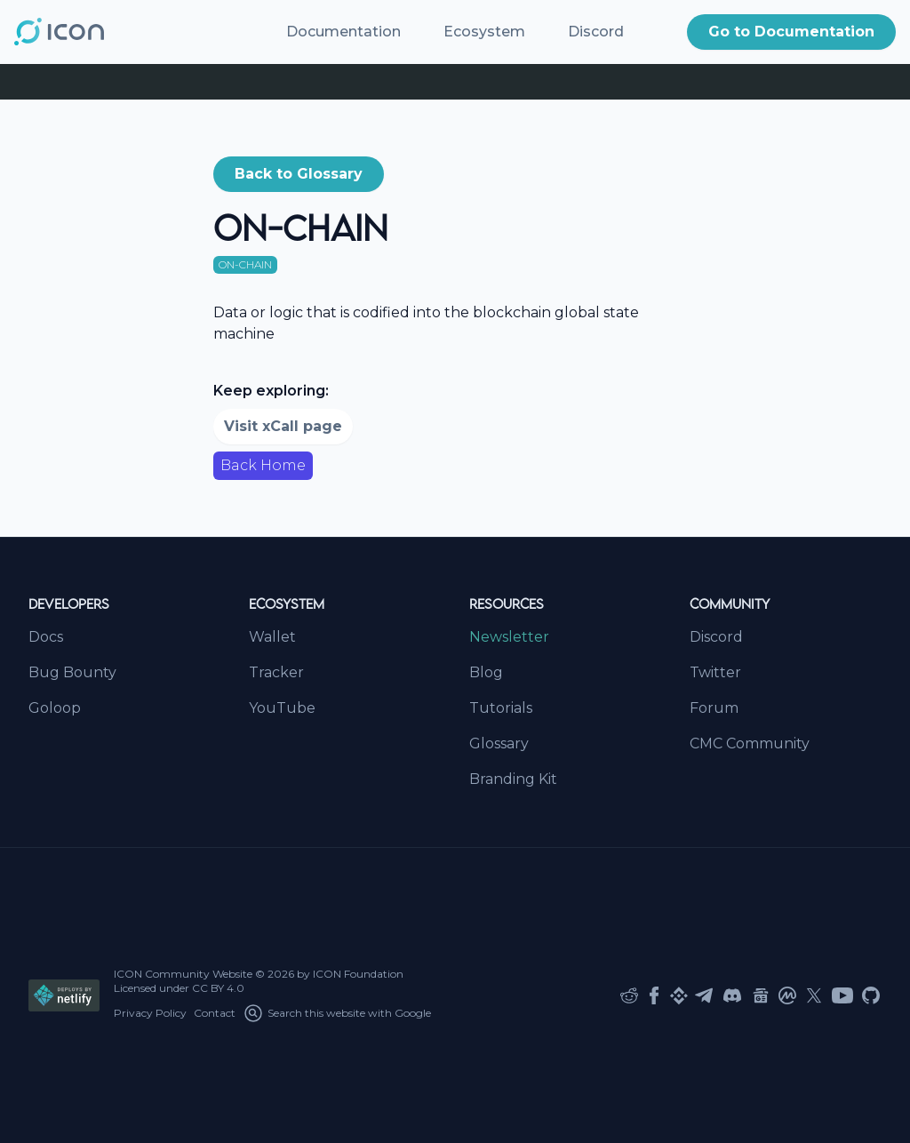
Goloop (54, 707)
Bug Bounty (72, 672)
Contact (214, 1012)
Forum (714, 707)
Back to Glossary (299, 173)
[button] (791, 32)
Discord (596, 31)
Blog (486, 672)
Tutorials (500, 707)
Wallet (272, 636)
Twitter (715, 672)
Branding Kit (513, 779)
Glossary (499, 743)
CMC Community (750, 743)
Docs (45, 636)
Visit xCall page (283, 426)
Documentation (343, 31)
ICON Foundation (358, 973)
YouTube (282, 707)
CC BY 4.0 (218, 988)
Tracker (276, 672)
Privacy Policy (150, 1012)
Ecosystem (484, 31)
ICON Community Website (183, 973)
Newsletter (509, 636)
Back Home (263, 465)
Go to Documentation (791, 31)
